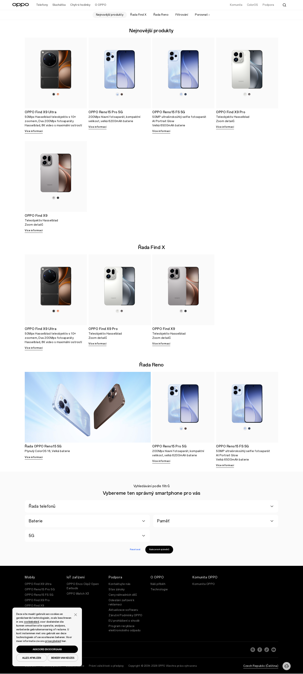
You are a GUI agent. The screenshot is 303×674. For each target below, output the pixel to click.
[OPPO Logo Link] (20, 5)
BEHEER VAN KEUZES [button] (62, 658)
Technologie (159, 589)
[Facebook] (259, 649)
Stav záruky (117, 589)
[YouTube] (273, 649)
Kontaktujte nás (120, 584)
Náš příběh (158, 584)
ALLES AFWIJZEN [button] (31, 658)
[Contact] (287, 666)
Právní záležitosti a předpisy (106, 666)
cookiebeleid (31, 621)
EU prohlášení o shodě (124, 620)
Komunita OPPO (203, 584)
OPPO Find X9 (34, 605)
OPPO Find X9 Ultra (38, 584)
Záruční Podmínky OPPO (125, 615)
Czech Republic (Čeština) (260, 666)
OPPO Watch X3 (78, 593)
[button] (75, 614)
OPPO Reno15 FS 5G (39, 595)
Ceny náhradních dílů (123, 595)
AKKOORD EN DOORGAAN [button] (47, 649)
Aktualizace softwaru (123, 610)
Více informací (34, 131)
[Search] (284, 5)
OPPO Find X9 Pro (37, 600)
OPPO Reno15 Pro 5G (40, 589)
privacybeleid (53, 641)
